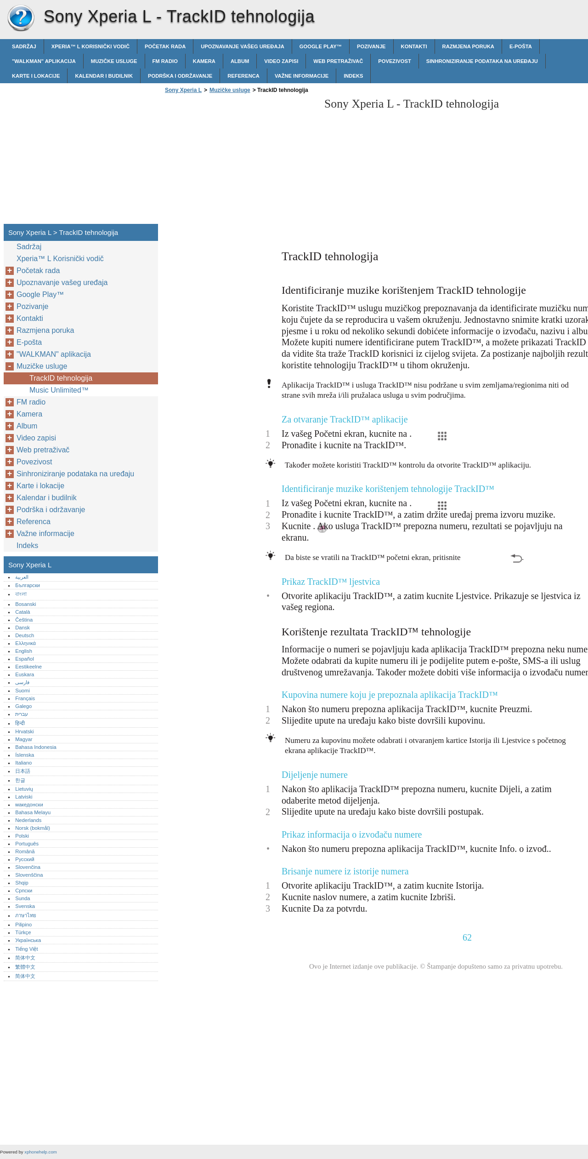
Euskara (24, 674)
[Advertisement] (240, 161)
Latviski (23, 796)
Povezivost (394, 61)
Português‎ (27, 843)
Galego (23, 706)
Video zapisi (281, 61)
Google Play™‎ (321, 46)
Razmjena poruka (468, 46)
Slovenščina (29, 875)
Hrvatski (24, 731)
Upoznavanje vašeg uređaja (242, 46)
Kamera (204, 61)
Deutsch (24, 635)
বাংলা (21, 594)
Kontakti (414, 46)
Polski (22, 836)
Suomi (22, 690)
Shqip (21, 882)
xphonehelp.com (40, 1151)
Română (24, 851)
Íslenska (24, 755)
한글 (20, 780)
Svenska (25, 906)
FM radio (165, 61)
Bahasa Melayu (33, 812)
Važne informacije (301, 76)
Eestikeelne (28, 666)
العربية (21, 577)
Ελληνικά (25, 643)
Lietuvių (24, 789)
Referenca (243, 76)
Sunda (22, 898)
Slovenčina (27, 867)
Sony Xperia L (20, 18)
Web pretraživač (338, 61)
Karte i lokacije (36, 76)
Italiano (23, 762)
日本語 (22, 771)
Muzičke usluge (114, 61)
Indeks (353, 76)
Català (22, 612)
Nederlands (28, 820)
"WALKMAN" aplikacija (44, 61)
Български (27, 585)
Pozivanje (371, 46)
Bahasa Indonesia (36, 747)
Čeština (24, 619)
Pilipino (23, 924)
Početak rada (165, 46)
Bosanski (25, 604)
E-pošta (520, 46)
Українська (28, 940)
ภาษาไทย (25, 915)
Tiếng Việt (26, 949)
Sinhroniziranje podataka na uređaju (482, 61)
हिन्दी (20, 723)
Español (24, 659)
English (23, 651)
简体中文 (25, 957)
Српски (23, 890)
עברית (21, 714)
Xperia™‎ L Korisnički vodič (90, 46)
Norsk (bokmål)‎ (32, 828)
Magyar (23, 739)
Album (240, 61)
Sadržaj (24, 46)
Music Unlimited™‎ (59, 390)
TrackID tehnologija (60, 378)
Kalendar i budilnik (104, 76)
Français (25, 698)
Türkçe (23, 932)
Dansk (22, 627)
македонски (29, 804)
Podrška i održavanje (180, 76)
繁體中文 (25, 967)
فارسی (22, 682)
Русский (24, 859)
